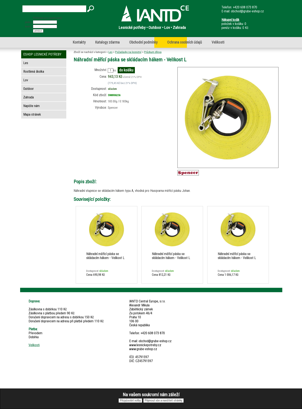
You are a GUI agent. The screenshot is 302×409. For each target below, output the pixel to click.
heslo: (28, 26)
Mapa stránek (32, 114)
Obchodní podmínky (143, 42)
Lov (25, 80)
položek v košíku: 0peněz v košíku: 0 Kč (234, 24)
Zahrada (28, 97)
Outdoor (28, 89)
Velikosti (218, 42)
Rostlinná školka (33, 72)
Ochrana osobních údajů (184, 42)
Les (110, 52)
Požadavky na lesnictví (128, 52)
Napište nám (31, 106)
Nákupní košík (230, 20)
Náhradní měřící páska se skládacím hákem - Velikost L (105, 256)
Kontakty (79, 42)
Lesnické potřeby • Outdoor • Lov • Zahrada (152, 27)
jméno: (28, 22)
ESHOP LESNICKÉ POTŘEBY (42, 54)
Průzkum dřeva (152, 52)
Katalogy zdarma (107, 42)
